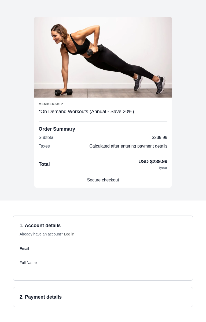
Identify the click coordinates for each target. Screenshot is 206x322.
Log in (69, 234)
